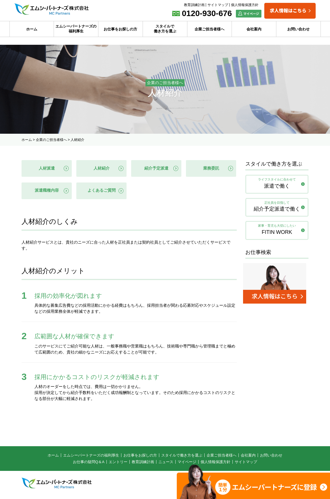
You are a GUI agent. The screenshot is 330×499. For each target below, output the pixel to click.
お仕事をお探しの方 (120, 29)
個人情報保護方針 (245, 5)
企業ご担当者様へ (209, 29)
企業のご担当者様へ (51, 140)
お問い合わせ (298, 29)
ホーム (31, 29)
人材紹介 (102, 168)
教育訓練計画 (194, 5)
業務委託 (211, 168)
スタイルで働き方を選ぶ (165, 28)
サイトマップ (217, 5)
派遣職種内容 (47, 192)
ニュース (165, 464)
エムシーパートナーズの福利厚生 (75, 28)
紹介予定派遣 (156, 168)
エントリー (118, 464)
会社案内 (253, 29)
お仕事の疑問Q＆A (88, 464)
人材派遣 (47, 168)
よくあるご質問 (102, 192)
